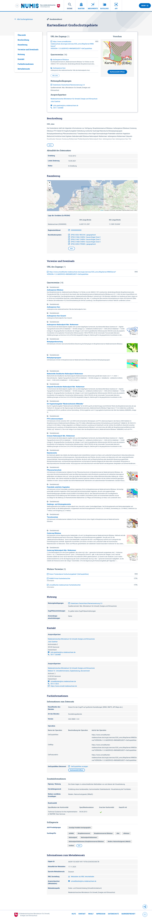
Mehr (50, 145)
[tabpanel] (28, 52)
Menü (144, 6)
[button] (49, 182)
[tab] (28, 35)
